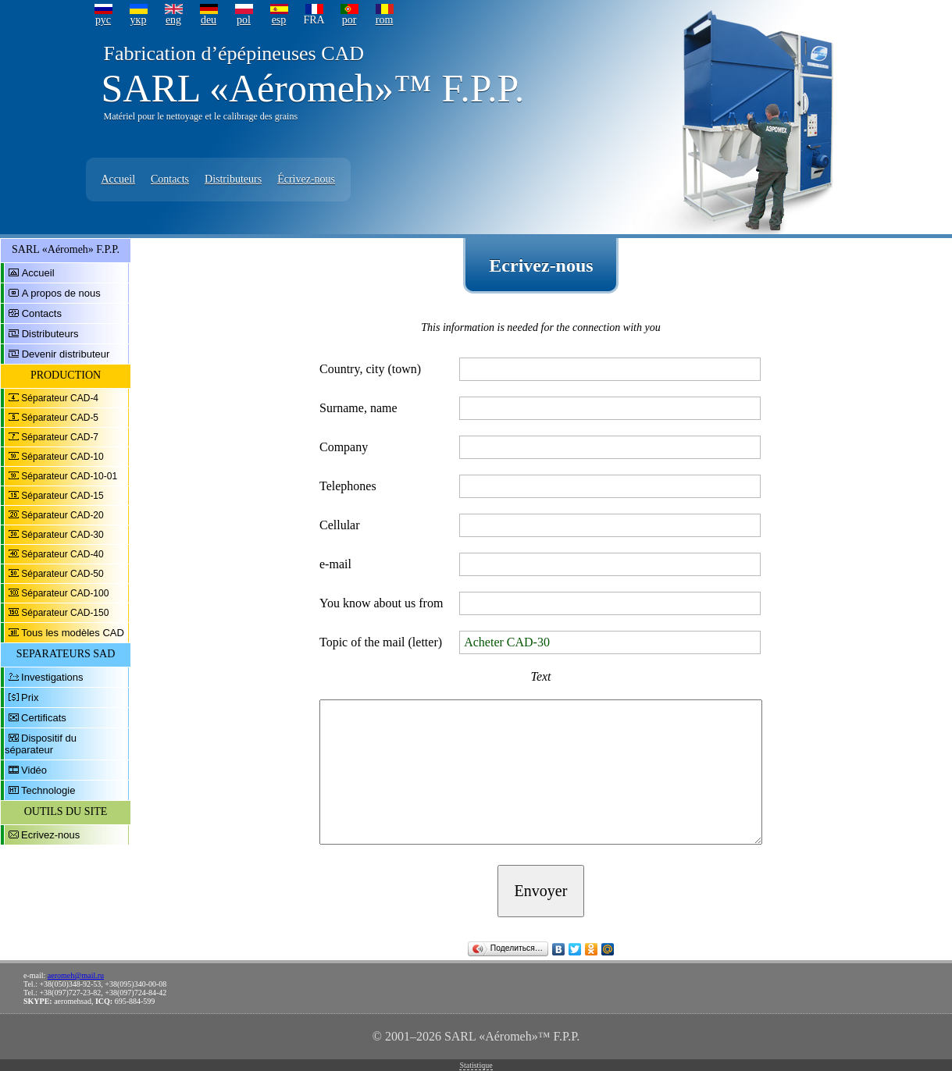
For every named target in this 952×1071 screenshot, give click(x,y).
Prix (29, 697)
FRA (313, 20)
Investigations (52, 677)
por (349, 20)
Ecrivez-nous (50, 835)
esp (279, 20)
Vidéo (34, 770)
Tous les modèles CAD (72, 633)
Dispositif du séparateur (41, 744)
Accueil (119, 179)
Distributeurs (233, 179)
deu (208, 20)
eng (173, 20)
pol (244, 20)
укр (138, 20)
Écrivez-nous (306, 179)
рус (103, 20)
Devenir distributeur (66, 354)
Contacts (170, 179)
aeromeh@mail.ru (76, 975)
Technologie (48, 790)
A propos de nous (61, 293)
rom (385, 20)
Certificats (43, 718)
